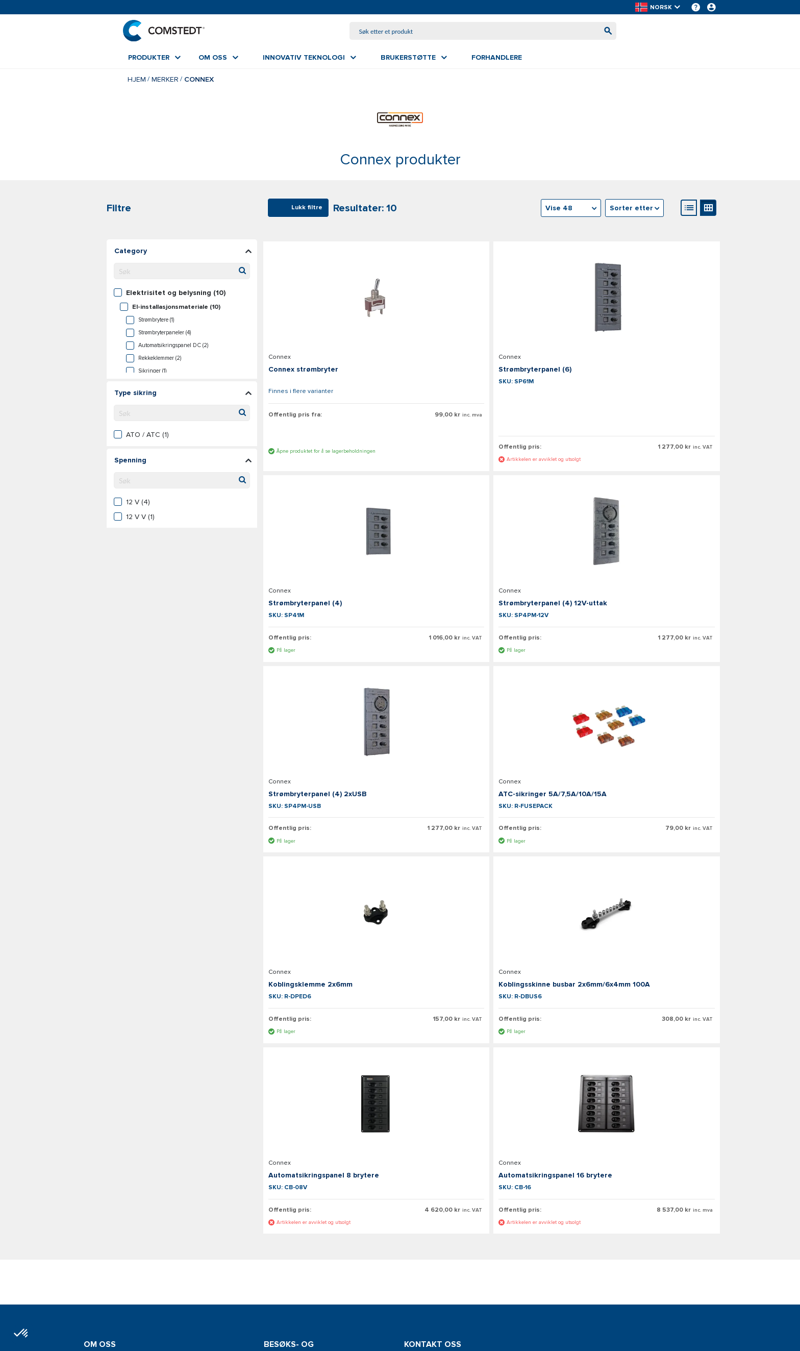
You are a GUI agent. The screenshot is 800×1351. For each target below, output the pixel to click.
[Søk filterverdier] (182, 273)
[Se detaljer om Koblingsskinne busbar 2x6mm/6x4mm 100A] (491, 739)
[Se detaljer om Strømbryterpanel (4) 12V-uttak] (337, 540)
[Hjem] (169, 31)
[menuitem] (154, 59)
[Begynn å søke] (603, 32)
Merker (165, 81)
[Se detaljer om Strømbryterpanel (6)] (491, 297)
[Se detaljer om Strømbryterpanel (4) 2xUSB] (491, 540)
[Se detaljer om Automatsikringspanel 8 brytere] (644, 739)
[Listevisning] (689, 210)
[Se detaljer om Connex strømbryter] (337, 297)
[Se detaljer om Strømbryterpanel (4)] (644, 297)
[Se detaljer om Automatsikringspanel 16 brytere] (337, 947)
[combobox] (483, 32)
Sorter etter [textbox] (631, 210)
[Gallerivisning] (708, 210)
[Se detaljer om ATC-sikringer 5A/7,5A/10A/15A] (644, 540)
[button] (658, 7)
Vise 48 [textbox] (558, 210)
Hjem (137, 81)
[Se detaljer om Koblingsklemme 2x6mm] (337, 739)
